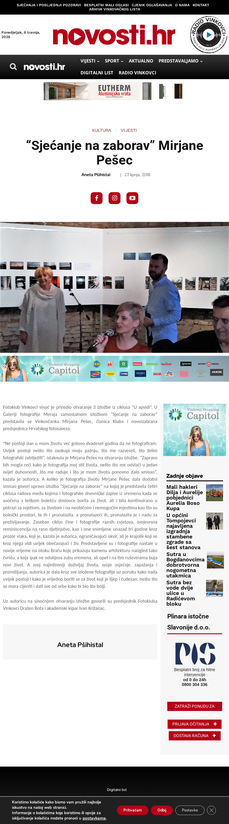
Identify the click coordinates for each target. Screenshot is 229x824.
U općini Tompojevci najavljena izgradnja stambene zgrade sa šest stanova (185, 513)
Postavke (185, 807)
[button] (13, 67)
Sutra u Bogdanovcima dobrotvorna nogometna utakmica (180, 534)
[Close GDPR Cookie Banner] (210, 807)
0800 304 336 (195, 640)
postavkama (41, 818)
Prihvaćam (115, 807)
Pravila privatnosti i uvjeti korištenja (107, 789)
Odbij (151, 807)
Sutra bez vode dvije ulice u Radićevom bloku (182, 554)
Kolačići (143, 789)
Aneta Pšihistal (95, 174)
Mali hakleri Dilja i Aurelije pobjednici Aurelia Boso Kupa (184, 493)
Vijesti (129, 130)
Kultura (101, 130)
